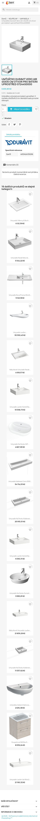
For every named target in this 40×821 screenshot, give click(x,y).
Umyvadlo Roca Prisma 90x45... (20, 295)
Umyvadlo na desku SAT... (20, 444)
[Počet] (4, 109)
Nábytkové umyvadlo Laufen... (20, 630)
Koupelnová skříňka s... (20, 742)
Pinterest (20, 124)
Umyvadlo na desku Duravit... (20, 593)
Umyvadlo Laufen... (20, 332)
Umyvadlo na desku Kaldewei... (20, 519)
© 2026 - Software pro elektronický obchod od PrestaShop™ (19, 817)
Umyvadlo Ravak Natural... (20, 258)
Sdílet (9, 124)
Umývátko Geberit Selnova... (20, 705)
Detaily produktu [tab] (13, 134)
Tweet (14, 124)
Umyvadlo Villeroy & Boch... (20, 221)
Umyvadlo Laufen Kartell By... (20, 407)
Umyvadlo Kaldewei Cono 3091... (20, 481)
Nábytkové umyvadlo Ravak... (20, 370)
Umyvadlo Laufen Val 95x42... (20, 780)
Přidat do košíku (20, 109)
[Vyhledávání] (20, 9)
